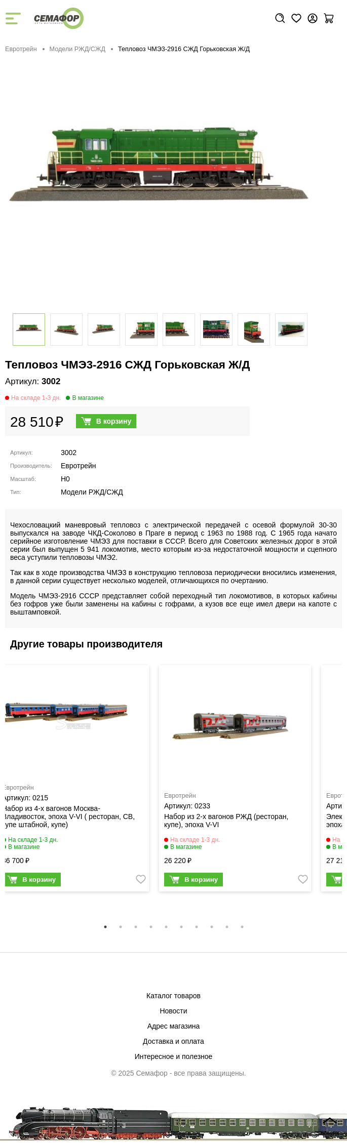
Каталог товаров (173, 996)
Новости (173, 1011)
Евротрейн (21, 49)
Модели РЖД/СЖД (77, 49)
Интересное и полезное (174, 1056)
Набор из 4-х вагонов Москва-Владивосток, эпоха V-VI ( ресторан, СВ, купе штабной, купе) (68, 816)
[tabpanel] (235, 781)
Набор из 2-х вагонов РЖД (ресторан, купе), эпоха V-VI (226, 820)
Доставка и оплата (173, 1041)
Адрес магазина (173, 1026)
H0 (65, 479)
